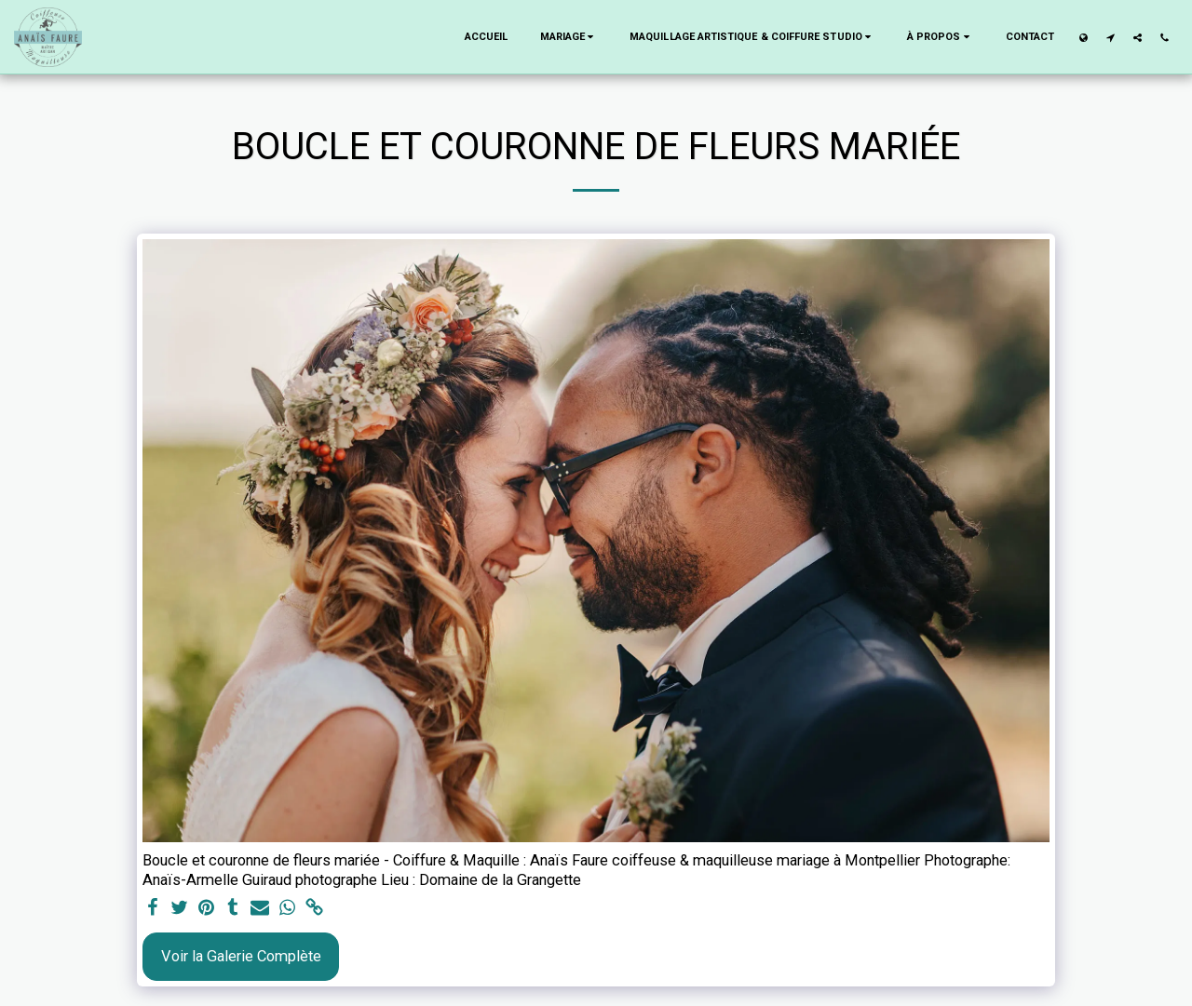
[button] (569, 37)
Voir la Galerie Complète (241, 956)
